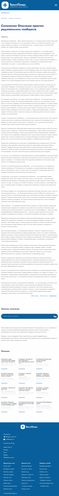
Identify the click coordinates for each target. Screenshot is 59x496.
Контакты (5, 450)
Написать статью (44, 475)
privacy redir (6, 466)
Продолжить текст (9, 463)
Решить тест (24, 483)
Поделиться (6, 13)
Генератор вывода (26, 466)
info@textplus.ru (10, 439)
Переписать (45, 296)
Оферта (5, 455)
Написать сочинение (15, 18)
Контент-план (43, 469)
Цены (5, 452)
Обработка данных (8, 457)
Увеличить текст (7, 489)
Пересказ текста (7, 480)
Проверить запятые (45, 480)
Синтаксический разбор (10, 486)
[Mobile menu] (55, 5)
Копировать (36, 296)
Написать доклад (8, 472)
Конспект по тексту (26, 469)
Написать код (25, 472)
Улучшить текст (25, 489)
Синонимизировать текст (46, 483)
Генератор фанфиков (45, 466)
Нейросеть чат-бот (45, 463)
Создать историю (27, 486)
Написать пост (43, 472)
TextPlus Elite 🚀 (7, 447)
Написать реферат (8, 475)
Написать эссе (7, 477)
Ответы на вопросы (45, 477)
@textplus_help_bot (11, 437)
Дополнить (54, 296)
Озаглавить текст (26, 477)
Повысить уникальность (28, 480)
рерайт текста (42, 336)
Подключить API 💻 (9, 443)
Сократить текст (44, 486)
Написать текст (26, 463)
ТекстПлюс (4, 18)
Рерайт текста (7, 483)
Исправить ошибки (8, 469)
